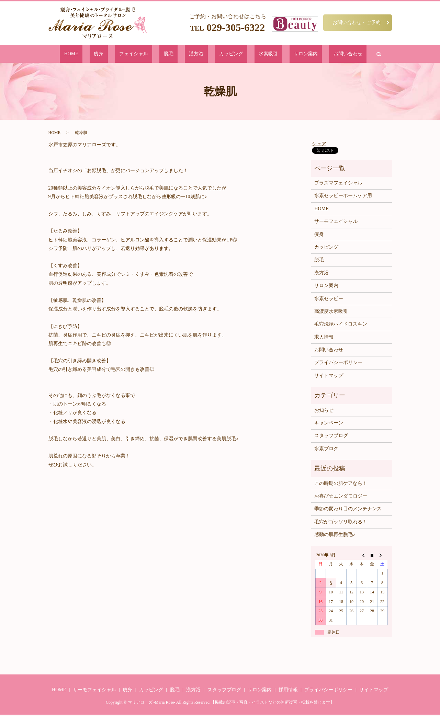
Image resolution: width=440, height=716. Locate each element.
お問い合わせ (308, 54)
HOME (110, 54)
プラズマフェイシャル (338, 184)
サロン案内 (277, 54)
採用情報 (288, 690)
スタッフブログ (331, 437)
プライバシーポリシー (338, 363)
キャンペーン (328, 424)
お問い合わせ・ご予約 (356, 22)
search (334, 55)
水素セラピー (328, 299)
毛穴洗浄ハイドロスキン (340, 325)
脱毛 (178, 54)
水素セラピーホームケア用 (343, 197)
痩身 (129, 54)
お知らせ (324, 411)
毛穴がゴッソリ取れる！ (340, 523)
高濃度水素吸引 (331, 312)
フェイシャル (153, 54)
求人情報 (324, 338)
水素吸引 (250, 54)
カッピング (222, 54)
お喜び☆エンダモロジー (340, 497)
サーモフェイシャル (336, 222)
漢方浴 (197, 54)
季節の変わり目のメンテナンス (348, 510)
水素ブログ (326, 450)
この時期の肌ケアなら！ (340, 484)
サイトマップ (328, 376)
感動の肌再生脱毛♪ (334, 535)
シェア (319, 144)
